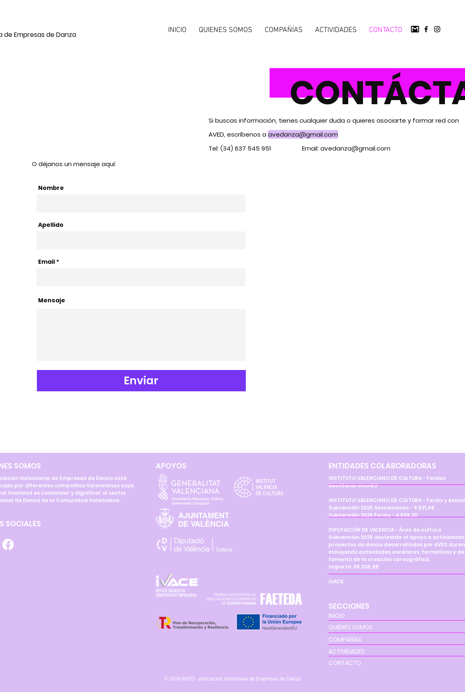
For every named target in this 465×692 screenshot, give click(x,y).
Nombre (51, 188)
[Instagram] (437, 29)
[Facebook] (426, 29)
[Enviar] (141, 380)
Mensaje (51, 300)
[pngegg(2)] (415, 29)
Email (46, 262)
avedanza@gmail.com (303, 134)
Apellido (51, 225)
